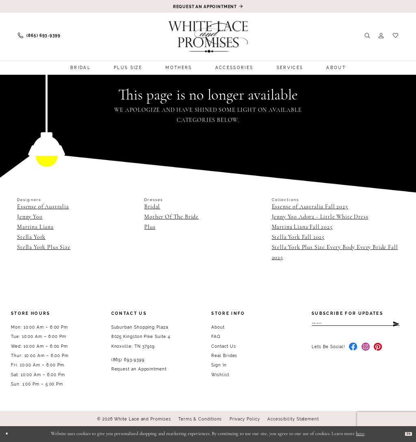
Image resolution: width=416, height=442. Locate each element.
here (360, 433)
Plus (149, 227)
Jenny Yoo (30, 217)
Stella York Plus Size (44, 248)
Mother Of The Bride (171, 217)
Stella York (31, 237)
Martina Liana (35, 227)
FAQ (215, 336)
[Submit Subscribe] (395, 326)
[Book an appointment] (208, 6)
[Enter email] (356, 326)
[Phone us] (39, 35)
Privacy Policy (245, 419)
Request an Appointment (139, 369)
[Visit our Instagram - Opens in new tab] (366, 353)
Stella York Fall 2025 (298, 237)
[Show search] (367, 35)
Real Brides (224, 355)
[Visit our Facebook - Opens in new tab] (353, 353)
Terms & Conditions (200, 419)
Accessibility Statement (293, 419)
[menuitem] (39, 35)
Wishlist (220, 375)
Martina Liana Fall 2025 (302, 227)
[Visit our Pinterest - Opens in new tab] (378, 353)
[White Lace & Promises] (208, 37)
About (218, 327)
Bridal (152, 207)
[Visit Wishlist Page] (395, 35)
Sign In (218, 365)
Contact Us (223, 346)
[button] (381, 35)
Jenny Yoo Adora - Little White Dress (320, 217)
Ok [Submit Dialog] (405, 434)
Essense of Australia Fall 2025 (310, 207)
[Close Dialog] (10, 434)
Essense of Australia (43, 207)
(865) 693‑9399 (128, 360)
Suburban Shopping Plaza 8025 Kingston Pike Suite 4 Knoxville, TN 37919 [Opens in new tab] (140, 337)
